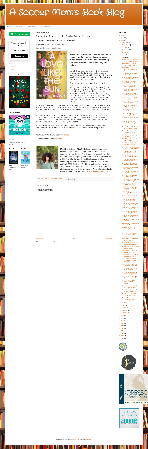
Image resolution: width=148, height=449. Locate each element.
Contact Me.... (19, 27)
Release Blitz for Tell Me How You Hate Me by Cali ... (130, 102)
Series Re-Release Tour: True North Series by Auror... (130, 118)
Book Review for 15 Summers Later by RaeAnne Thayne (130, 147)
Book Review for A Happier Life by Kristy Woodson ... (130, 60)
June (123, 57)
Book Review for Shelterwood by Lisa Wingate (130, 247)
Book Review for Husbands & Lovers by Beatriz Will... (130, 98)
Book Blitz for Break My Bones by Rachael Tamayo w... (130, 229)
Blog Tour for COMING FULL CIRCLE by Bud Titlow (130, 294)
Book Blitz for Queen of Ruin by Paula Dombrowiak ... (130, 204)
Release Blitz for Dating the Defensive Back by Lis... (129, 196)
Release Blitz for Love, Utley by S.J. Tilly (130, 73)
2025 (122, 38)
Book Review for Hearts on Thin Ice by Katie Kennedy (130, 163)
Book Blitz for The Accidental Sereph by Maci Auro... (130, 81)
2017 (122, 330)
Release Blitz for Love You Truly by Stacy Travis (129, 64)
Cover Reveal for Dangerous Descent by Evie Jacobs (130, 114)
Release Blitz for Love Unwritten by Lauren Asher (130, 155)
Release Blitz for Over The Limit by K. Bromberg (129, 191)
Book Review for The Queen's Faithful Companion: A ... (130, 220)
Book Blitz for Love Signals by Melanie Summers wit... (130, 243)
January (124, 312)
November (125, 45)
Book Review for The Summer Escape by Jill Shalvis (130, 188)
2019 (122, 325)
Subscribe (19, 56)
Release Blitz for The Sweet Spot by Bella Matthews (130, 127)
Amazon (60, 139)
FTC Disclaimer (44, 27)
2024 (122, 40)
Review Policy (31, 27)
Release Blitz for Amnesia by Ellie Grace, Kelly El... (130, 159)
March (124, 307)
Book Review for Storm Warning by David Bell (129, 86)
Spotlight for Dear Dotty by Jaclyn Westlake (129, 269)
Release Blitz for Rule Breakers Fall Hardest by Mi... (130, 69)
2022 (122, 318)
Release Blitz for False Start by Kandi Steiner (130, 239)
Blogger (89, 439)
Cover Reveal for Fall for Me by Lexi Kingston (130, 77)
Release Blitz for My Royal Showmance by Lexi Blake (130, 277)
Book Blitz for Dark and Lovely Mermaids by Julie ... (130, 123)
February (125, 310)
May (123, 302)
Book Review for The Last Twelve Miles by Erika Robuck (129, 234)
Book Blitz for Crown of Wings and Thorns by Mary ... (130, 139)
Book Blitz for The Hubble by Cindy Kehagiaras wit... (130, 143)
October (124, 47)
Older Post (109, 239)
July (123, 55)
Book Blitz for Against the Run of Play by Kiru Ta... (130, 216)
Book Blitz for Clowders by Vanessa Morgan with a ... (130, 272)
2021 (122, 320)
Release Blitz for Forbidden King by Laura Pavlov (129, 251)
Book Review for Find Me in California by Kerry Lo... (130, 208)
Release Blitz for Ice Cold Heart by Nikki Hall (129, 184)
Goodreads (64, 135)
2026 (122, 35)
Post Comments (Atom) (50, 242)
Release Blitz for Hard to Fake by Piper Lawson (129, 151)
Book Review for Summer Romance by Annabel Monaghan (129, 260)
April (123, 305)
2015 (122, 335)
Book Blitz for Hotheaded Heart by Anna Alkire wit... (130, 93)
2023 (122, 315)
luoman (77, 439)
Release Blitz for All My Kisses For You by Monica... (128, 282)
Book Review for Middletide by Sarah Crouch (129, 175)
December (125, 42)
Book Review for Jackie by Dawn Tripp (129, 135)
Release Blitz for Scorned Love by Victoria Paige (129, 298)
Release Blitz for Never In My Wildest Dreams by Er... (130, 255)
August (124, 52)
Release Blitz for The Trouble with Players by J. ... (130, 167)
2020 (122, 323)
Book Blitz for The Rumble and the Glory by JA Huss (130, 106)
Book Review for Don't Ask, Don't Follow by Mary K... (130, 286)
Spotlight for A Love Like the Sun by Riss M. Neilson (130, 212)
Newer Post (39, 239)
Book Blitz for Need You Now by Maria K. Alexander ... (130, 290)
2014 (122, 338)
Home (9, 27)
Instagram (13, 69)
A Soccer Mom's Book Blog (66, 13)
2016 (122, 333)
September (125, 50)
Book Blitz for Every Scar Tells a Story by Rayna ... (130, 171)
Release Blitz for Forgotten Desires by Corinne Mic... (130, 265)
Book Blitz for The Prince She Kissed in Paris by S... (130, 90)
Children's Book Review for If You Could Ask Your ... (130, 110)
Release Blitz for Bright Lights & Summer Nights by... (130, 131)
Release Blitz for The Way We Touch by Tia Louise (130, 224)
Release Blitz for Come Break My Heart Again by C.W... (130, 179)
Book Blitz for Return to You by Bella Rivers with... (130, 200)
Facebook (13, 67)
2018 (122, 328)
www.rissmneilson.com (98, 172)
